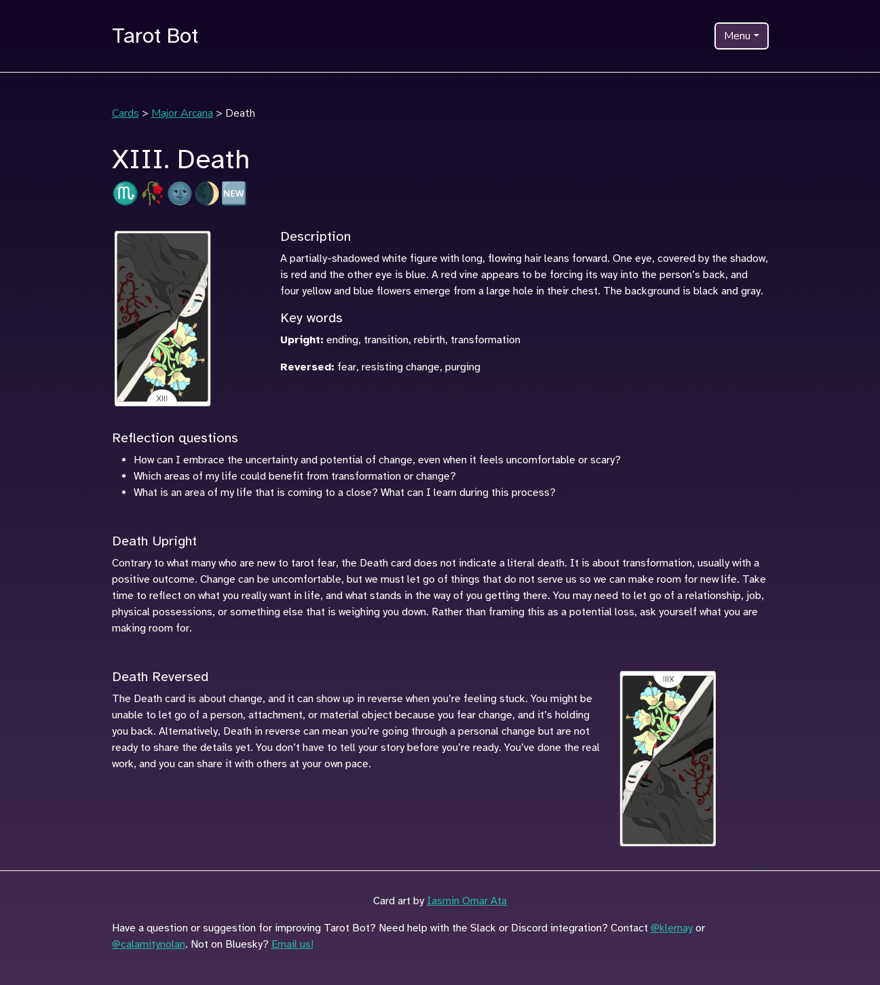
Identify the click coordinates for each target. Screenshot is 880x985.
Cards (125, 113)
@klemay (672, 928)
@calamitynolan (148, 944)
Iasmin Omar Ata (467, 901)
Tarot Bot (155, 35)
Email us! (292, 944)
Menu (737, 35)
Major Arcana (182, 113)
